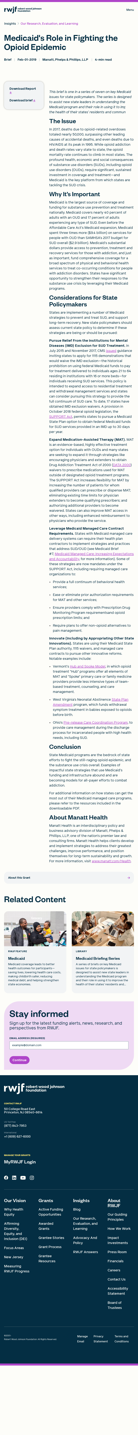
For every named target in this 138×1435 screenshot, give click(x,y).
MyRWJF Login (20, 1231)
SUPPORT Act (60, 486)
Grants (46, 1269)
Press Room (117, 1321)
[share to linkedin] (129, 200)
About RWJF (114, 1272)
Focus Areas (14, 1317)
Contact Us (117, 1348)
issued (111, 420)
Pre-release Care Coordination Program (96, 792)
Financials (115, 1330)
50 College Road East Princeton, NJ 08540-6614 (23, 1180)
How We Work (119, 1298)
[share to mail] (129, 191)
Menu (130, 10)
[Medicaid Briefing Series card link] (103, 1022)
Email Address (27, 1108)
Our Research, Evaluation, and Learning (85, 1293)
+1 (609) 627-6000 (17, 1206)
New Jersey (13, 1326)
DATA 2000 (122, 534)
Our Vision (15, 1269)
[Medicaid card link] (35, 1022)
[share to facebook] (129, 183)
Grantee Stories (51, 1307)
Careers (114, 1339)
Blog (77, 1278)
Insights (81, 1269)
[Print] (129, 209)
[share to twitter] (129, 175)
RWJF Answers (85, 1321)
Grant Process (50, 1316)
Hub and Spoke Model (87, 735)
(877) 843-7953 (15, 1195)
